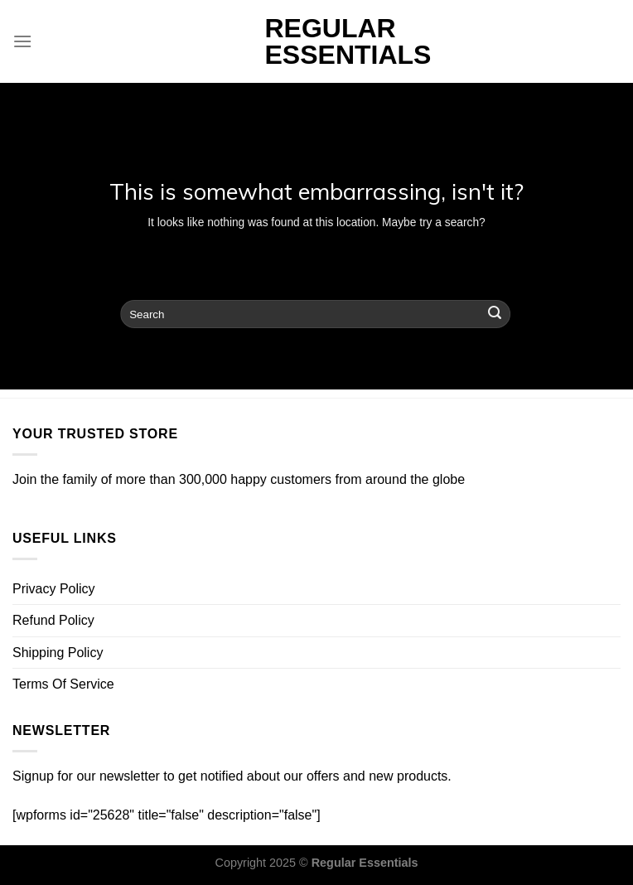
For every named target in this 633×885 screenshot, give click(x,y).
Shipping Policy (57, 653)
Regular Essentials (317, 41)
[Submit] (495, 314)
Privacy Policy (53, 589)
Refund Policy (53, 620)
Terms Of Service (63, 684)
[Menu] (22, 41)
